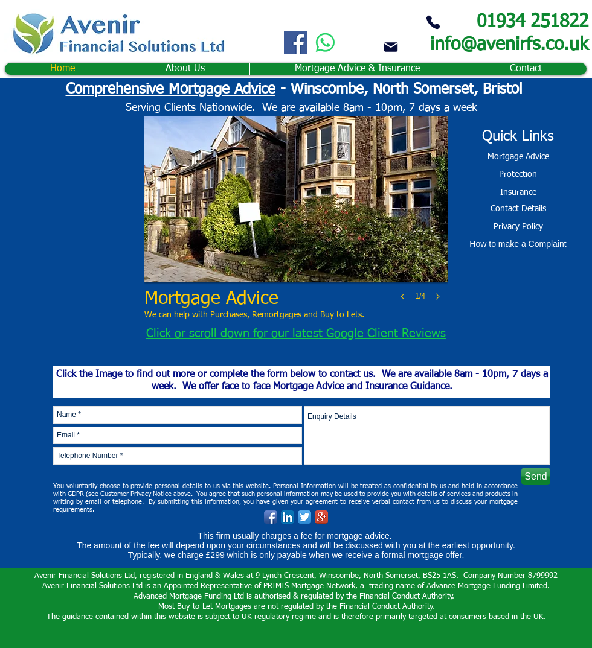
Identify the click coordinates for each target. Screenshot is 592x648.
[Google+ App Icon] (321, 517)
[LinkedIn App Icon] (287, 517)
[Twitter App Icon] (304, 517)
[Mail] (391, 47)
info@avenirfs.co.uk (509, 45)
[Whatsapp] (325, 42)
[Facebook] (295, 42)
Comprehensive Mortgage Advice (170, 89)
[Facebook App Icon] (270, 517)
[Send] (535, 476)
